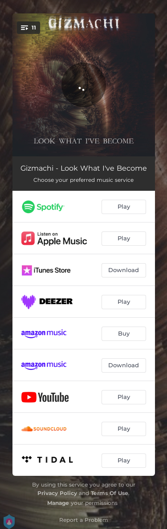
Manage (58, 503)
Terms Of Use (109, 493)
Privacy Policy (57, 493)
